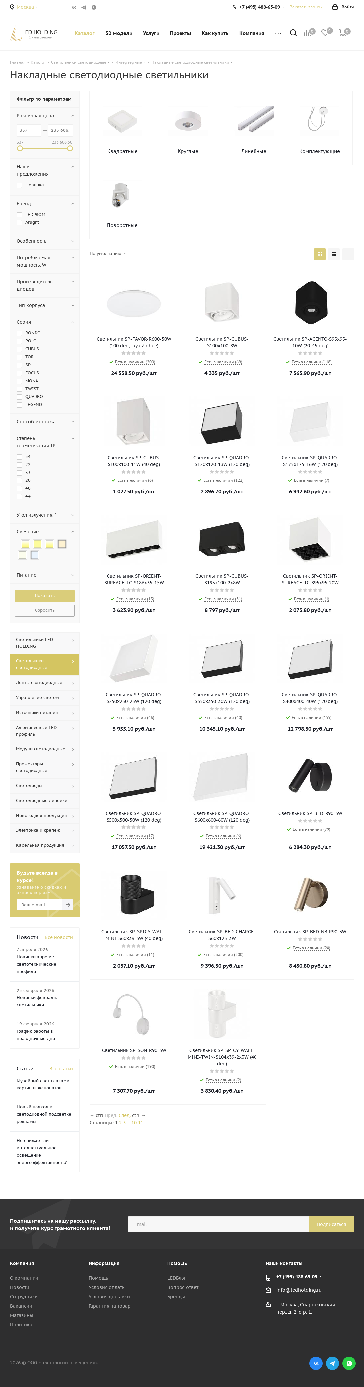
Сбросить (45, 610)
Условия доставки (109, 1297)
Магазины (21, 1315)
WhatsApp (94, 7)
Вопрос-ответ (182, 1287)
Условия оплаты (107, 1287)
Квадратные (122, 151)
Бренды (176, 1297)
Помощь (98, 1278)
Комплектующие (319, 151)
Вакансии (21, 1306)
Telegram (84, 7)
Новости (19, 1287)
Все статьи (61, 1069)
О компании (24, 1278)
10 (134, 1123)
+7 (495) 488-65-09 (296, 1277)
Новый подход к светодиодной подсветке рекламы (44, 1114)
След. (125, 1115)
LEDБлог (176, 1278)
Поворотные (122, 225)
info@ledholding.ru (299, 1290)
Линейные (253, 151)
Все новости (59, 937)
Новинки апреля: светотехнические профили (36, 964)
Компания (22, 1263)
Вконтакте (74, 7)
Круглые (188, 151)
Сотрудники (24, 1297)
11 (140, 1123)
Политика (21, 1325)
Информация (104, 1263)
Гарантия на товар (110, 1306)
